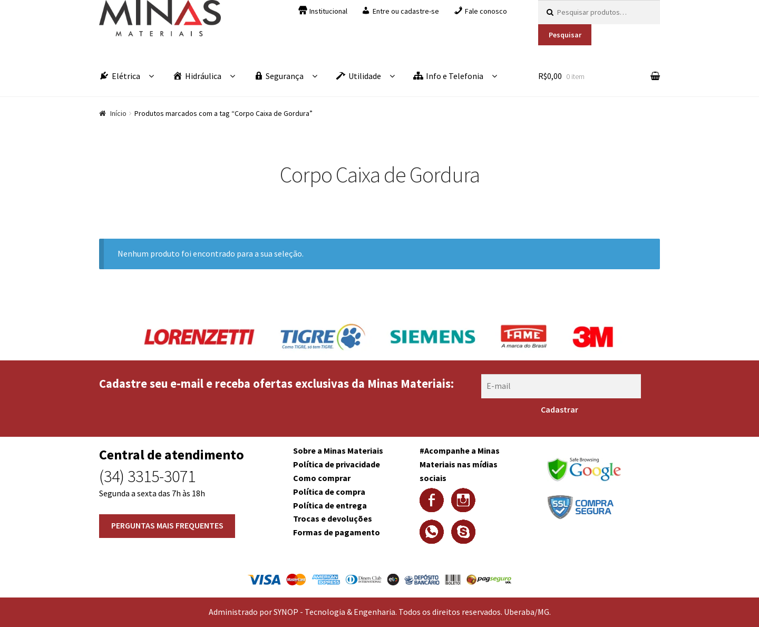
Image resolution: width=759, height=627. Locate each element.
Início (118, 113)
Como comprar (322, 478)
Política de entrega (330, 505)
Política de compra (329, 491)
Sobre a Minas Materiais (338, 450)
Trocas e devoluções (332, 518)
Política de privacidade (336, 464)
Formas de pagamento (336, 532)
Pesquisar (565, 35)
